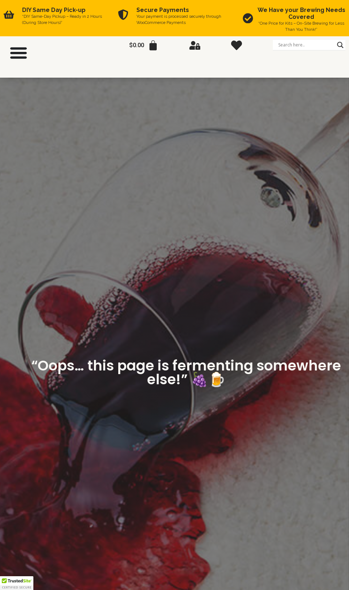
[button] (16, 583)
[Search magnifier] (340, 45)
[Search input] (305, 45)
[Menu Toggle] (18, 53)
